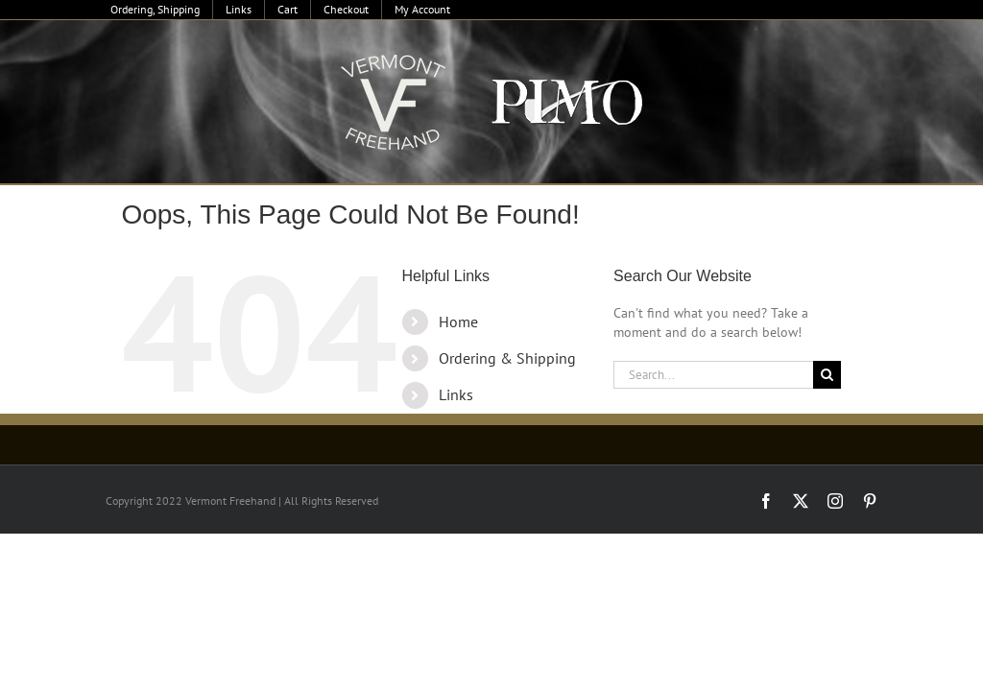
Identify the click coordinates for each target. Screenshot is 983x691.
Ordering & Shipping (507, 358)
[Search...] (713, 375)
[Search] (827, 375)
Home (458, 321)
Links (456, 394)
